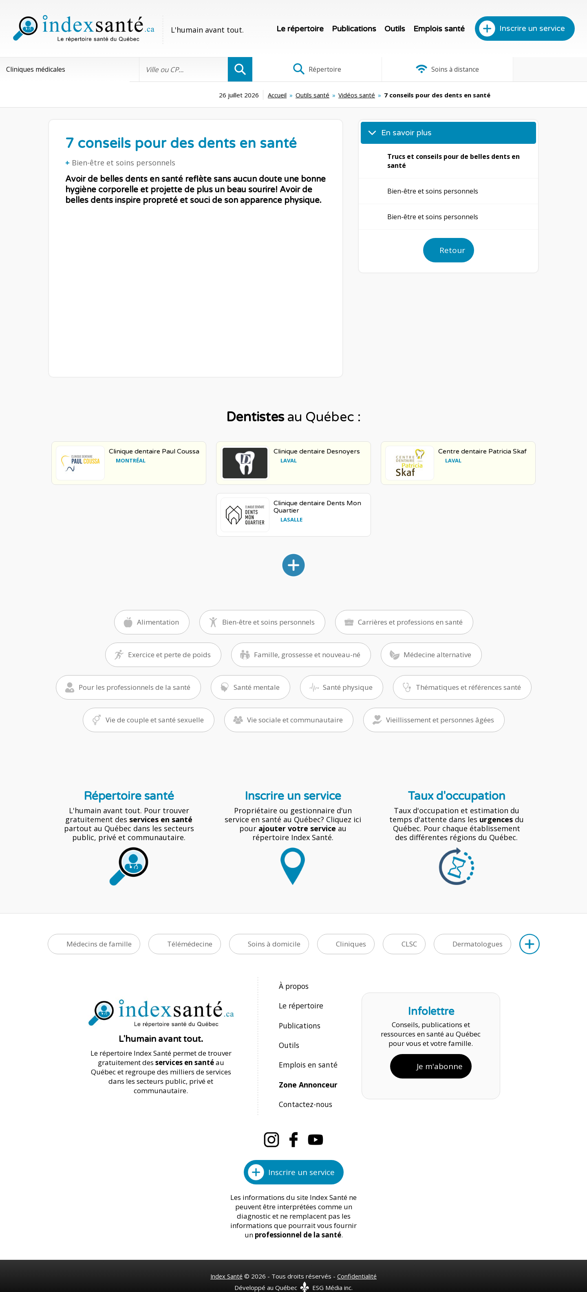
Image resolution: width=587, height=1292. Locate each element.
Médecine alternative (437, 654)
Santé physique (348, 686)
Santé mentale (257, 686)
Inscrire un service (532, 28)
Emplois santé (439, 28)
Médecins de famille (99, 943)
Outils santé (251, 95)
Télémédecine (189, 943)
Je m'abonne (440, 1058)
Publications (354, 28)
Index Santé (226, 1260)
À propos (293, 985)
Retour (452, 250)
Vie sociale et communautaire (295, 719)
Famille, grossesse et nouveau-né (307, 654)
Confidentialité (358, 1260)
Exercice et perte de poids (169, 654)
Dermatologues (477, 943)
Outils (394, 28)
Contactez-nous (304, 1090)
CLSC (409, 943)
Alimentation (158, 621)
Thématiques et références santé (468, 686)
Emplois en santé (306, 1055)
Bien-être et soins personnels (123, 162)
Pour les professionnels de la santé (134, 686)
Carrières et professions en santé (410, 621)
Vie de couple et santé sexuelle (155, 719)
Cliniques (351, 943)
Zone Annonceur (307, 1073)
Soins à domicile (274, 943)
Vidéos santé (295, 95)
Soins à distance (419, 69)
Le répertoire (300, 28)
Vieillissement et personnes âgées (440, 719)
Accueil (216, 95)
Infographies (531, 69)
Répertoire (307, 69)
